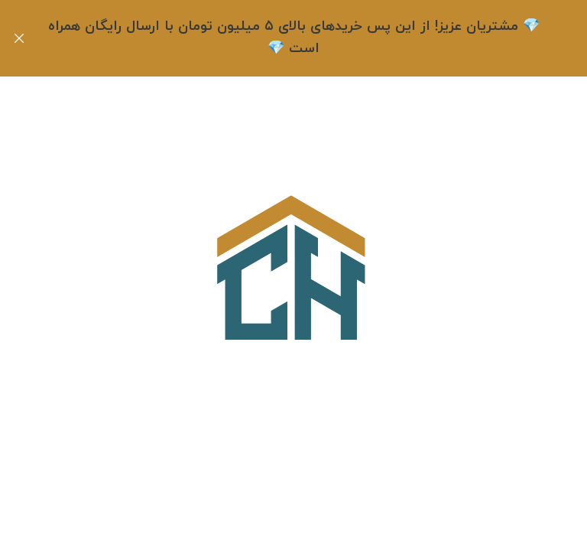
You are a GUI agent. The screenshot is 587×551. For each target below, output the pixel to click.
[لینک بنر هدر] (316, 38)
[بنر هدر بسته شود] (19, 38)
